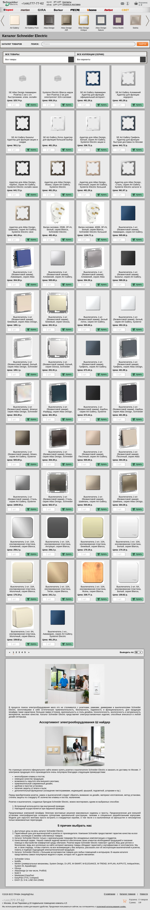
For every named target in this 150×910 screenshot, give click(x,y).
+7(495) (33, 3)
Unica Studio (118, 28)
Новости (144, 894)
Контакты (66, 2)
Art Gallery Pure (32, 28)
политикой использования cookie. (111, 906)
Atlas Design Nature (101, 29)
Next (147, 20)
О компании (109, 894)
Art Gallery (14, 28)
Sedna (135, 28)
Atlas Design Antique (83, 29)
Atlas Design (49, 28)
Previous (2, 20)
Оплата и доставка (71, 4)
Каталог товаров (127, 894)
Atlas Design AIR (66, 29)
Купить (31, 105)
